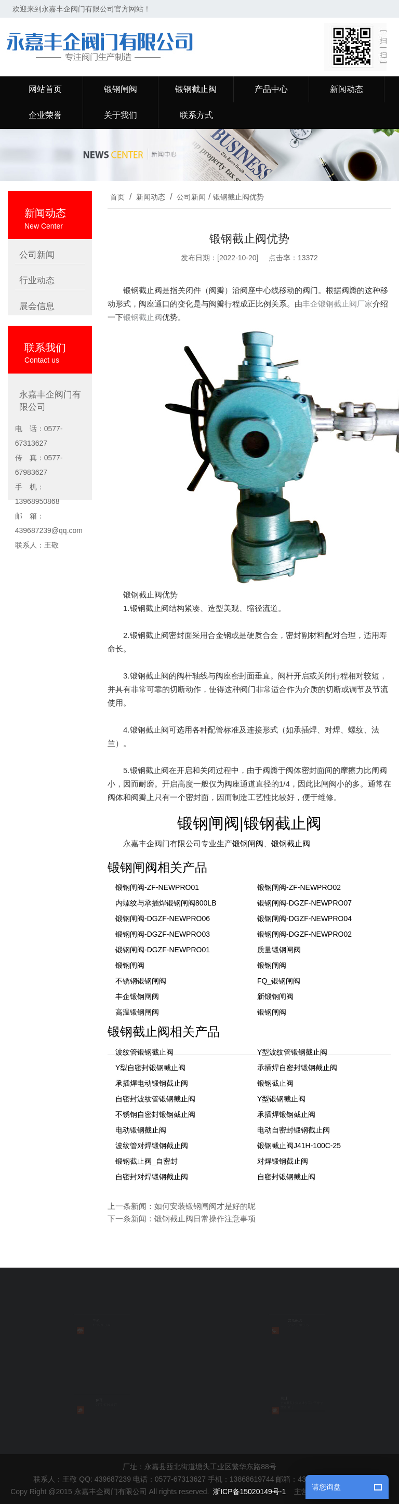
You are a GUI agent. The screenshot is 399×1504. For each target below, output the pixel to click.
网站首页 (45, 89)
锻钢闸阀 (120, 89)
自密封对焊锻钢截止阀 (151, 1177)
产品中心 (271, 89)
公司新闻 (191, 197)
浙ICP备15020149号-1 (249, 1491)
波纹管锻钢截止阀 (144, 1052)
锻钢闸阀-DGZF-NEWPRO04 (304, 918)
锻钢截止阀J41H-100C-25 (299, 1145)
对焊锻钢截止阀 (282, 1161)
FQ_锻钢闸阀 (278, 981)
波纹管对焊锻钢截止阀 (151, 1145)
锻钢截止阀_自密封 (146, 1161)
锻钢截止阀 (196, 89)
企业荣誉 (45, 115)
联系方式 (196, 115)
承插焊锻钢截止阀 (286, 1114)
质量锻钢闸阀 (279, 950)
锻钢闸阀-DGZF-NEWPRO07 (304, 903)
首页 (117, 197)
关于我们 (120, 115)
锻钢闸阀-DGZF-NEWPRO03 (162, 934)
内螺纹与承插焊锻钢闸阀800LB (165, 903)
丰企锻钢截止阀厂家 (337, 303)
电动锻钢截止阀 (140, 1130)
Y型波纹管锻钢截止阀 (292, 1052)
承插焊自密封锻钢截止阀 (297, 1067)
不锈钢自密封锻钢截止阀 (155, 1114)
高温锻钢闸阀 (137, 1012)
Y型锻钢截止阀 (281, 1099)
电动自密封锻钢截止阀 (293, 1130)
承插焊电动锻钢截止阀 (151, 1083)
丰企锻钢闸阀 (137, 996)
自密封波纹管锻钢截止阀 (155, 1099)
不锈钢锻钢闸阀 (140, 981)
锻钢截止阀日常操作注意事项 (205, 1218)
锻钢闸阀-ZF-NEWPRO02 (299, 887)
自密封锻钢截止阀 (286, 1177)
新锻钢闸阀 (275, 996)
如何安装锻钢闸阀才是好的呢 (205, 1206)
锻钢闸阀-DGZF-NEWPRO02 (304, 934)
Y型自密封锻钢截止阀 (150, 1067)
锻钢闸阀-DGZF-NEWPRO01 (162, 950)
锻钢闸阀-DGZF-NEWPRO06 (162, 918)
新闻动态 (346, 89)
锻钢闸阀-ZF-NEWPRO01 (157, 887)
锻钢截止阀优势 (238, 197)
